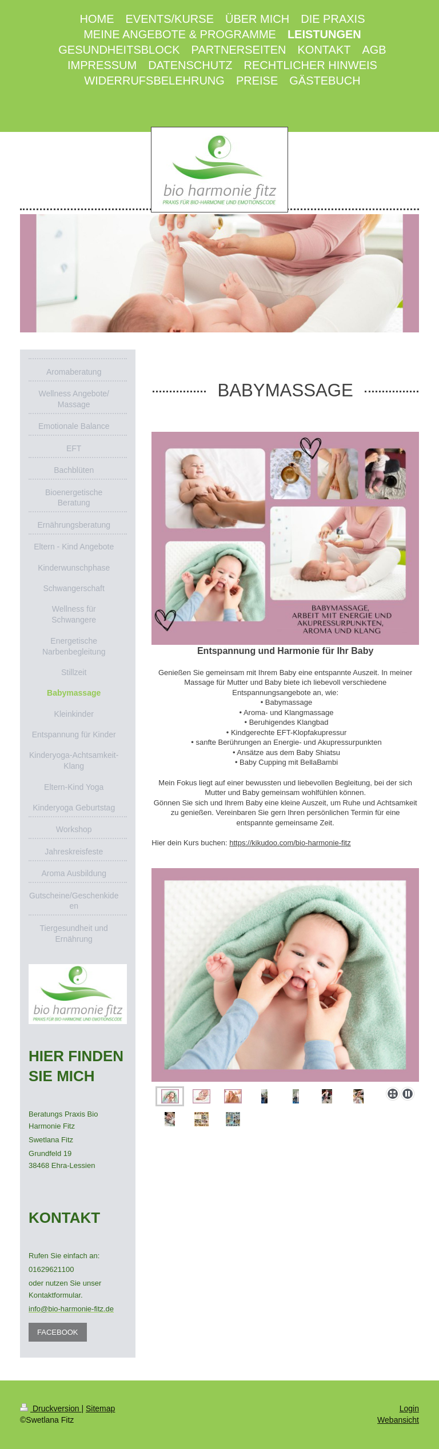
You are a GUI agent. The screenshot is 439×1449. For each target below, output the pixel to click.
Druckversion (50, 1408)
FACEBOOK (57, 1332)
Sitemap (100, 1408)
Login (409, 1408)
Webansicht (398, 1419)
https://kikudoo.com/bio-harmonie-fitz (289, 842)
